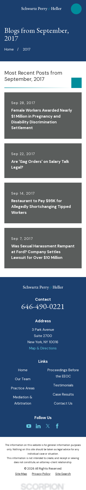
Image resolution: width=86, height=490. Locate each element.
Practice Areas (23, 388)
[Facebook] (57, 426)
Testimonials (63, 385)
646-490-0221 (43, 306)
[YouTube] (28, 426)
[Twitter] (47, 426)
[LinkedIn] (38, 426)
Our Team (23, 379)
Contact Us (63, 403)
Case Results (63, 394)
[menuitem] (21, 474)
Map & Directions (43, 348)
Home (23, 370)
